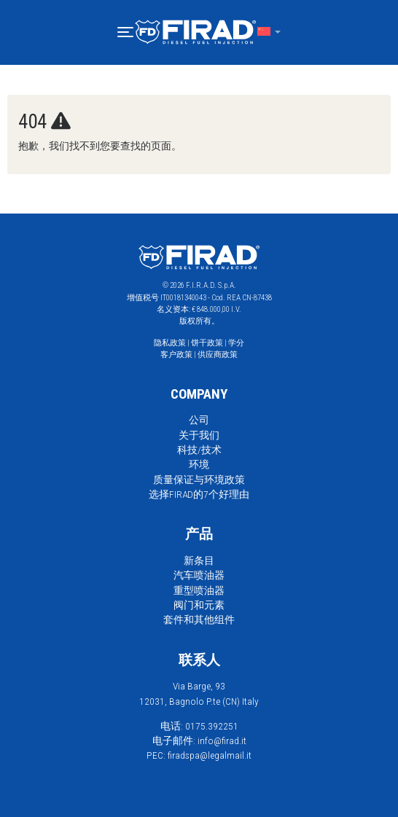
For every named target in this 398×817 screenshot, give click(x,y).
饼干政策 (207, 343)
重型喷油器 (199, 590)
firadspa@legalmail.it (209, 755)
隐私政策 (170, 343)
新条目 (199, 560)
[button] (125, 32)
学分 (236, 343)
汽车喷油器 (199, 575)
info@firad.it (222, 740)
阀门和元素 (199, 605)
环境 (199, 464)
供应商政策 (218, 354)
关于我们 (199, 435)
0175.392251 (211, 726)
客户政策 (176, 354)
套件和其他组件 (199, 619)
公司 (199, 420)
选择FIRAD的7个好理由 (199, 494)
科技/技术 (199, 450)
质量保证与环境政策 (199, 479)
